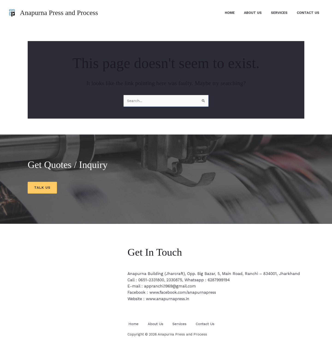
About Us (247, 13)
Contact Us (307, 13)
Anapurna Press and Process (59, 12)
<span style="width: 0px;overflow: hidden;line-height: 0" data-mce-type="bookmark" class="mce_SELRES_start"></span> (72, 294)
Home (222, 13)
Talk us (42, 187)
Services (275, 13)
